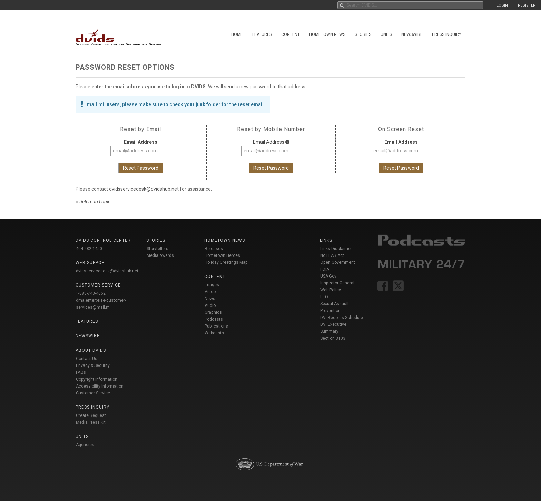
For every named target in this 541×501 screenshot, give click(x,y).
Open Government (337, 262)
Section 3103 (332, 338)
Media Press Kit (91, 422)
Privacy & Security (93, 365)
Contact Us (86, 358)
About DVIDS (91, 350)
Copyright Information (96, 379)
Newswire (412, 34)
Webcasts (214, 333)
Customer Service (93, 393)
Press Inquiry (446, 34)
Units (386, 34)
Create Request (91, 415)
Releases (214, 248)
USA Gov (328, 276)
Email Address (140, 142)
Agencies (85, 444)
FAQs (81, 372)
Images (212, 284)
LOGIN (502, 5)
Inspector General (337, 283)
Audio (210, 305)
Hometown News (327, 34)
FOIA (324, 269)
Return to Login (93, 201)
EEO (324, 296)
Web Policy (330, 290)
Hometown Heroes (222, 255)
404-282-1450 (89, 248)
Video (210, 291)
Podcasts (214, 319)
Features (262, 34)
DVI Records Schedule (341, 317)
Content (290, 34)
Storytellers (157, 248)
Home (237, 34)
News (210, 298)
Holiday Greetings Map (226, 262)
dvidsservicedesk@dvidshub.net (144, 189)
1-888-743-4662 (91, 293)
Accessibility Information (100, 386)
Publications (216, 326)
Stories (363, 34)
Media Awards (160, 255)
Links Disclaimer (336, 248)
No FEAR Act (332, 255)
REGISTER (526, 5)
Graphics (213, 312)
